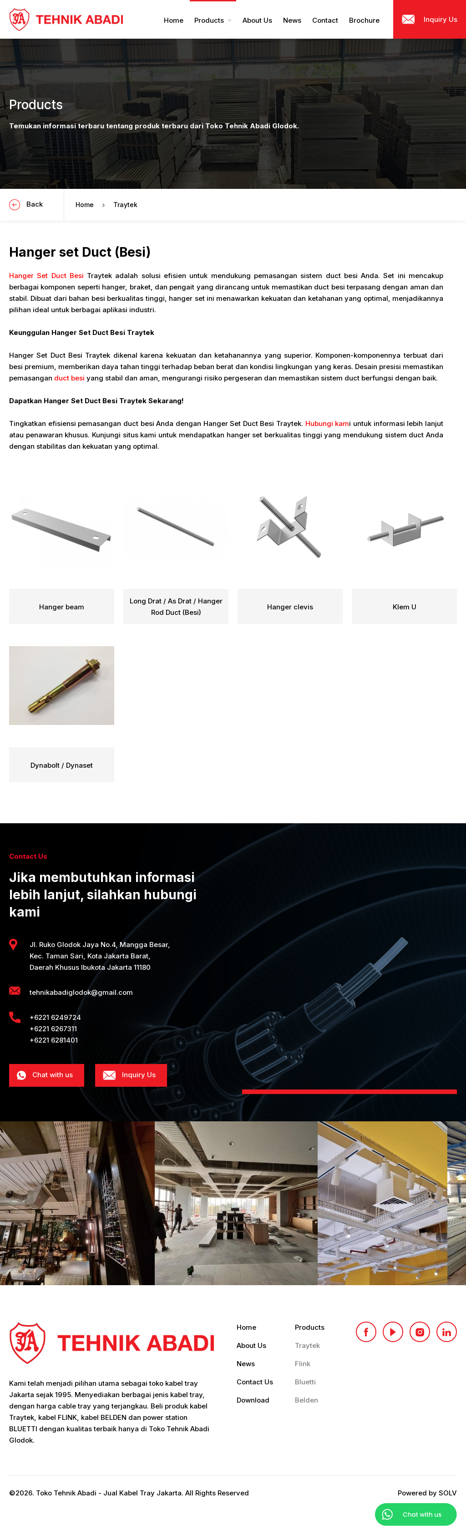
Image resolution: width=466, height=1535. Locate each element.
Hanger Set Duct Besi (46, 275)
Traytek (125, 204)
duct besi (69, 378)
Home (85, 204)
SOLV (448, 1493)
